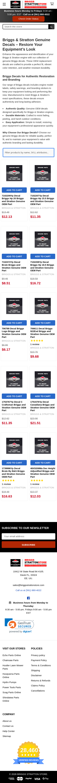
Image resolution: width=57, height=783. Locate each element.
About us (7, 721)
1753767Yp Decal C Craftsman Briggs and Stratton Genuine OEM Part (14, 406)
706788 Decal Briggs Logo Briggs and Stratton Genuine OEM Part (14, 332)
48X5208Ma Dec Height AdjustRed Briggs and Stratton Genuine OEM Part (42, 472)
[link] (19, 625)
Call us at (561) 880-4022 (36, 14)
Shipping (35, 670)
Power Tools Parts (12, 687)
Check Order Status (29, 18)
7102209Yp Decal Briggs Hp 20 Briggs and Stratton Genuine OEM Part (13, 199)
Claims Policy (38, 685)
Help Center (9, 731)
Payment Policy (39, 660)
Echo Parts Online (12, 655)
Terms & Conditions (41, 665)
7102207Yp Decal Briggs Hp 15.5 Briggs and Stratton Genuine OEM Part (42, 199)
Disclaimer (36, 675)
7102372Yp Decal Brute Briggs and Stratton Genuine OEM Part (14, 266)
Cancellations (38, 690)
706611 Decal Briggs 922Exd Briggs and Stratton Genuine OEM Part (42, 332)
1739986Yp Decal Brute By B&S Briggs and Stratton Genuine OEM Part (13, 472)
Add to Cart (14, 190)
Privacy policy (38, 655)
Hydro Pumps (9, 682)
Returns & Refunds (40, 680)
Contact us (8, 726)
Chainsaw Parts (11, 660)
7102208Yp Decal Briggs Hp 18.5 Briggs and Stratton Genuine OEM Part (42, 266)
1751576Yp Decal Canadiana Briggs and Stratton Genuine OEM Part (42, 406)
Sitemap (7, 736)
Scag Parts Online (12, 692)
